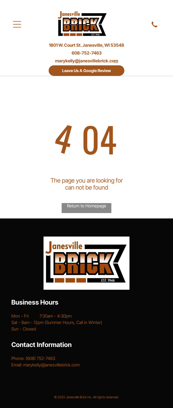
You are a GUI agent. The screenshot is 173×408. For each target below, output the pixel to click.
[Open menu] (17, 24)
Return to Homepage (86, 205)
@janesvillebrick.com (60, 364)
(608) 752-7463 (40, 358)
